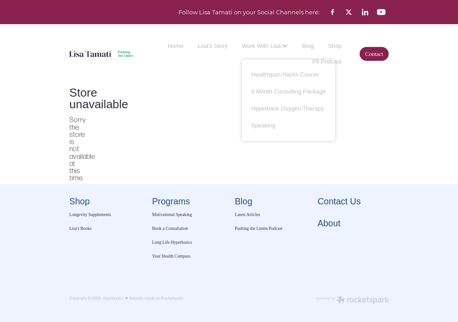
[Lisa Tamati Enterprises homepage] (101, 54)
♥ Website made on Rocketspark (154, 298)
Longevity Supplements (90, 214)
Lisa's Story (213, 45)
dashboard (113, 298)
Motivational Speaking (172, 214)
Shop (335, 45)
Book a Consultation (170, 228)
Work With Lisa (265, 45)
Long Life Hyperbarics (172, 242)
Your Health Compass (171, 256)
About (329, 223)
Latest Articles (247, 214)
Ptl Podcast (327, 61)
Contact (374, 54)
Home (175, 45)
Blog (308, 45)
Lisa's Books (80, 228)
